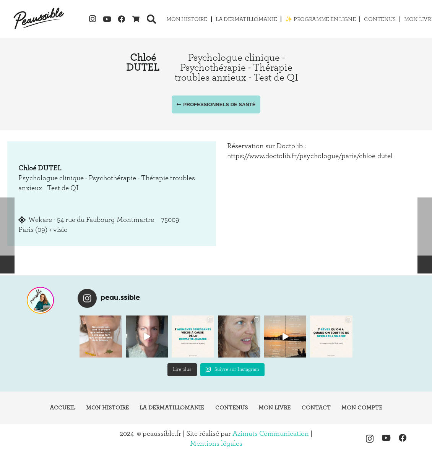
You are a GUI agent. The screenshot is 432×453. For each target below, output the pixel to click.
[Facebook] (121, 19)
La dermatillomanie (172, 408)
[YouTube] (107, 19)
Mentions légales (216, 443)
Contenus (231, 408)
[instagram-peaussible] (40, 300)
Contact (316, 408)
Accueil (62, 408)
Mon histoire (107, 408)
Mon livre (274, 408)
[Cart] (136, 19)
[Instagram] (92, 19)
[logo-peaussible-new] (39, 19)
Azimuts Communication (270, 433)
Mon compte (361, 408)
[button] (151, 19)
